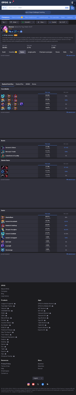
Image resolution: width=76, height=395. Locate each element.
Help (2, 368)
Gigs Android (42, 318)
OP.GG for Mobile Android (46, 303)
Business (41, 364)
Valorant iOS (42, 315)
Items (22, 52)
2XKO (3, 315)
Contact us (4, 373)
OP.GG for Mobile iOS (44, 306)
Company (4, 291)
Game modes (17, 17)
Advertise (41, 366)
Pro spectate (54, 17)
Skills (64, 52)
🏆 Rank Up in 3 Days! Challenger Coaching (37, 12)
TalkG (3, 349)
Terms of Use (5, 366)
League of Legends (7, 303)
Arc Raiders (4, 325)
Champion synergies (45, 52)
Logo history (5, 296)
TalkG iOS (41, 325)
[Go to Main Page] (5, 2)
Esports (3, 351)
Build (3, 52)
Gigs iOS (40, 320)
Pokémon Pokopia (7, 330)
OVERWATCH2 (5, 311)
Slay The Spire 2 (6, 332)
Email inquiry (5, 371)
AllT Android (42, 308)
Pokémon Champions (8, 337)
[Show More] (11, 2)
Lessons (70, 17)
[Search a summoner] (67, 8)
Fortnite (3, 320)
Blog (2, 293)
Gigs (2, 354)
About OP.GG (5, 289)
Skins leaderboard (31, 17)
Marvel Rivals (5, 318)
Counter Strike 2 (6, 323)
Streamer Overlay (6, 356)
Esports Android (43, 327)
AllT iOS (40, 311)
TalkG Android (42, 323)
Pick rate (47, 92)
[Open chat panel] (74, 35)
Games (3, 344)
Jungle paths (32, 52)
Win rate (66, 92)
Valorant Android (43, 313)
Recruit (40, 368)
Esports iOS (41, 330)
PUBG (3, 313)
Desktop (3, 342)
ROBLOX (4, 327)
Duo (2, 346)
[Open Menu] (72, 2)
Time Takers (5, 334)
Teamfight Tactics (6, 306)
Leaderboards (43, 17)
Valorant (4, 308)
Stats (63, 17)
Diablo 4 (3, 339)
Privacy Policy (6, 364)
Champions (6, 17)
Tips (71, 52)
